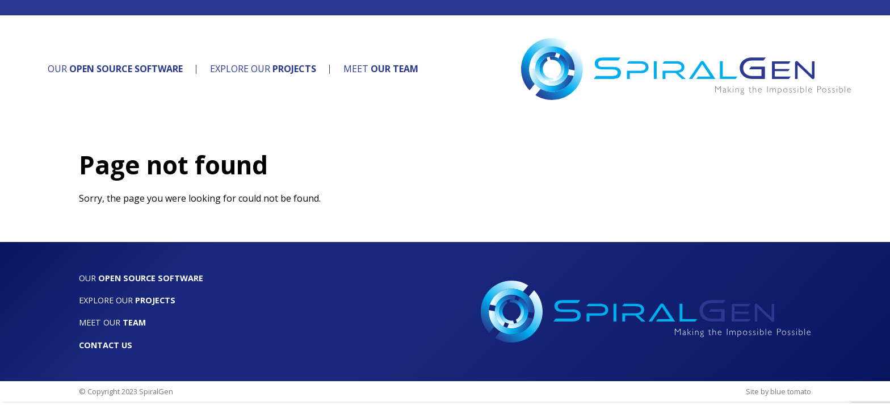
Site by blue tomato (778, 391)
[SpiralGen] (686, 69)
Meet (380, 68)
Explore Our (263, 68)
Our (115, 68)
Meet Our (112, 322)
